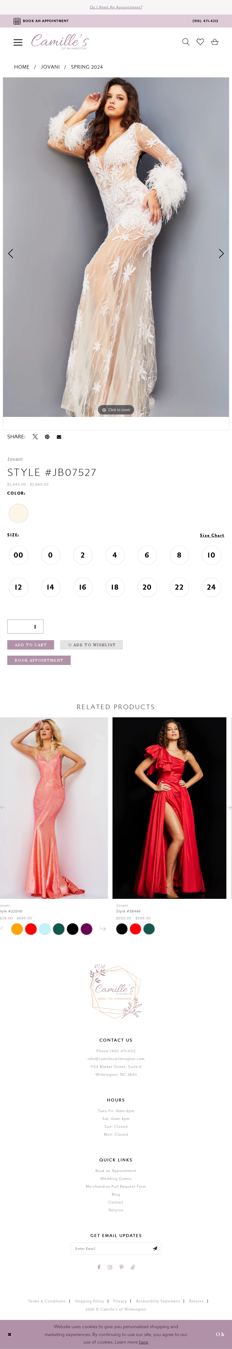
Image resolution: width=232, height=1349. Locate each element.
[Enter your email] (116, 1249)
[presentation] (57, 808)
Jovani (50, 67)
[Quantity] (25, 627)
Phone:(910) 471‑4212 (116, 1051)
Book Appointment (39, 661)
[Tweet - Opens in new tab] (35, 437)
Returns (116, 1210)
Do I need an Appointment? (116, 7)
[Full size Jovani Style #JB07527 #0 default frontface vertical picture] (116, 247)
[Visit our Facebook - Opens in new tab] (99, 1267)
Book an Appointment (116, 1171)
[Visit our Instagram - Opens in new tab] (110, 1267)
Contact (116, 1202)
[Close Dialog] (9, 1334)
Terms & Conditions (47, 1301)
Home (22, 67)
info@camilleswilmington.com (116, 1059)
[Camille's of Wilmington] (60, 42)
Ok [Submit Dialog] (220, 1334)
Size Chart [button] (212, 535)
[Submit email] (155, 1249)
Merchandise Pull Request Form (116, 1186)
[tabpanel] (116, 247)
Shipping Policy (89, 1301)
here (143, 1342)
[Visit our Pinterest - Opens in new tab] (121, 1267)
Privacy (120, 1301)
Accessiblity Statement (158, 1301)
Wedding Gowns (116, 1179)
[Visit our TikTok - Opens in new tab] (132, 1267)
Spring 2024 (87, 67)
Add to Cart (31, 645)
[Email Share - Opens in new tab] (59, 437)
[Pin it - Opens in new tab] (47, 437)
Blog (116, 1194)
